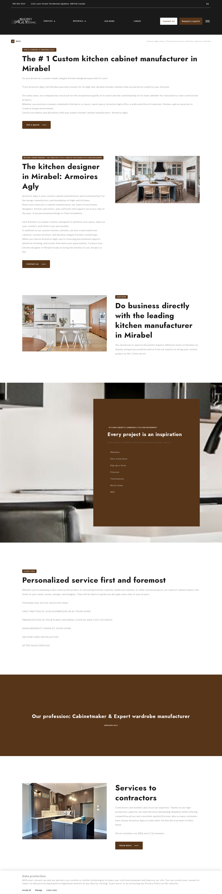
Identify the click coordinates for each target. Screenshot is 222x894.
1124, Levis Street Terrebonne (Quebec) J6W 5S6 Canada (58, 4)
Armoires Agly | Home (156, 41)
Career (137, 21)
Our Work (109, 21)
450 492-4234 (18, 4)
